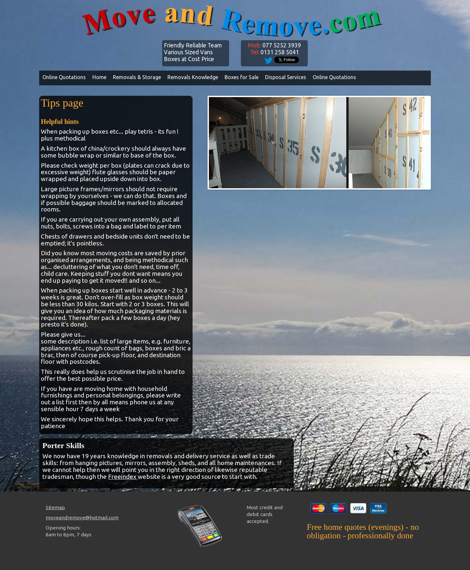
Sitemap (55, 507)
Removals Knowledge (192, 77)
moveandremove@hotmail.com (82, 517)
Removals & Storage (137, 77)
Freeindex (122, 476)
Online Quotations (64, 77)
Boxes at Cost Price (189, 59)
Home (99, 77)
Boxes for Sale (241, 77)
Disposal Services (285, 77)
